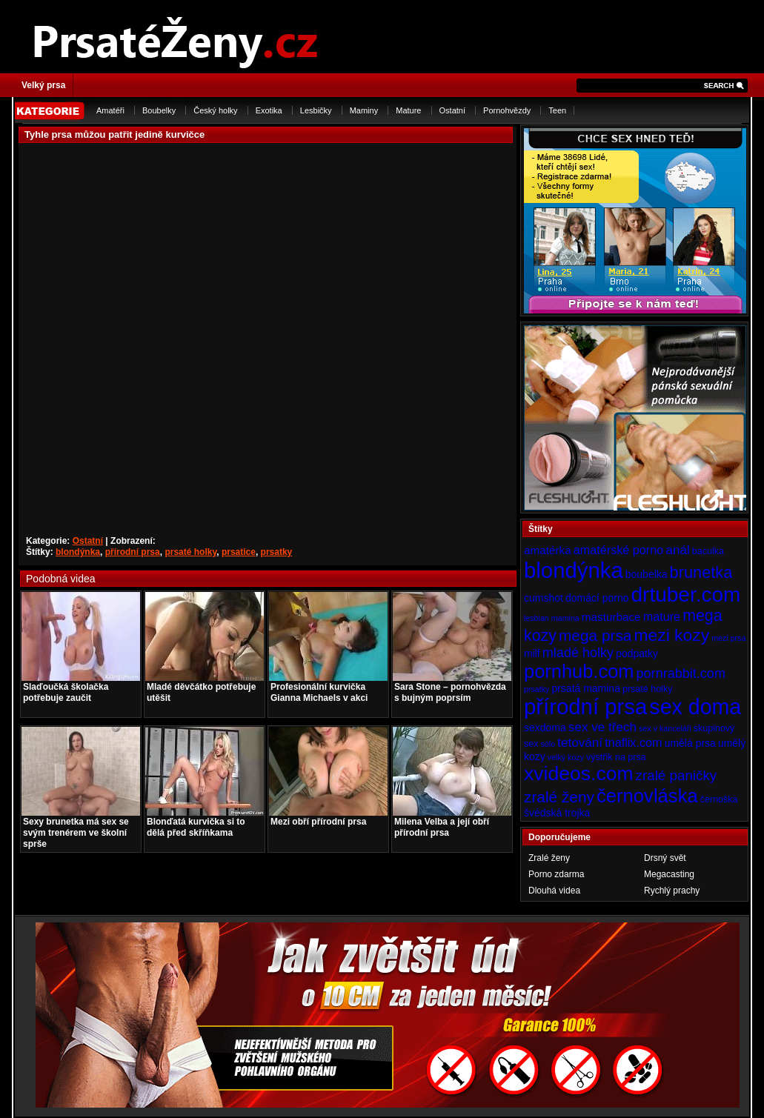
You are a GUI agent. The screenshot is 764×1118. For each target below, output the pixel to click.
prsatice (239, 552)
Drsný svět (665, 858)
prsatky (277, 552)
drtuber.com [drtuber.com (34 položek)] (686, 594)
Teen (557, 110)
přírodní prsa (132, 552)
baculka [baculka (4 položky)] (708, 551)
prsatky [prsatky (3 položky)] (536, 689)
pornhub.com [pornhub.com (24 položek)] (579, 671)
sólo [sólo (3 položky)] (548, 743)
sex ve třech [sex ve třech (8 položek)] (602, 726)
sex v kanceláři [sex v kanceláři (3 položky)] (665, 728)
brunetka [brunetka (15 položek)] (701, 572)
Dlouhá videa (554, 890)
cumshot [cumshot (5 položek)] (543, 598)
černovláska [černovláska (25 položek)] (647, 795)
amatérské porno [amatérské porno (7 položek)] (619, 549)
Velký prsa (43, 85)
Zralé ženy (549, 858)
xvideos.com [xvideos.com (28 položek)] (579, 773)
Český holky (215, 110)
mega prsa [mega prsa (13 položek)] (595, 635)
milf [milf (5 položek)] (532, 653)
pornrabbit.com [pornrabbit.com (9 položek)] (681, 673)
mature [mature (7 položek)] (661, 616)
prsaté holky (190, 552)
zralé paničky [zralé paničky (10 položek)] (676, 775)
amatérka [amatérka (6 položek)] (547, 550)
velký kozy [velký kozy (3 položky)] (566, 757)
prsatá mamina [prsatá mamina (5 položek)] (585, 688)
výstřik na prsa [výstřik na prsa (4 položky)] (616, 757)
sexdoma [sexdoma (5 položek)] (545, 727)
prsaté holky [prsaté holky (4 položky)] (647, 689)
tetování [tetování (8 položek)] (579, 742)
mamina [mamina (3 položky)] (565, 617)
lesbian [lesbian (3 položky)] (536, 617)
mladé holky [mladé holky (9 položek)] (578, 652)
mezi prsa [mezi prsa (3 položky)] (728, 637)
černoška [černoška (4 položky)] (719, 799)
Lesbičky (316, 110)
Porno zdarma (556, 874)
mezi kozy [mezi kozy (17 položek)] (671, 635)
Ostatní (452, 110)
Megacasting (669, 874)
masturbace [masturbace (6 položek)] (611, 616)
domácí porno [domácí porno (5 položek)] (597, 598)
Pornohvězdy (507, 110)
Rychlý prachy (672, 890)
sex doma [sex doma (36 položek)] (695, 707)
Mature (408, 110)
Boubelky (159, 110)
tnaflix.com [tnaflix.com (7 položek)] (633, 742)
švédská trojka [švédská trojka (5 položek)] (557, 813)
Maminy (364, 110)
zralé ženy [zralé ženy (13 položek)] (559, 796)
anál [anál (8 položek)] (677, 549)
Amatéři (110, 110)
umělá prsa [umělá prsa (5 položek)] (690, 743)
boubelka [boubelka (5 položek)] (646, 574)
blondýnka (78, 552)
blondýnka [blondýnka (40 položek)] (573, 570)
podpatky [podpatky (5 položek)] (637, 653)
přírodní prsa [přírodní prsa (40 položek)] (585, 706)
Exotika (269, 110)
